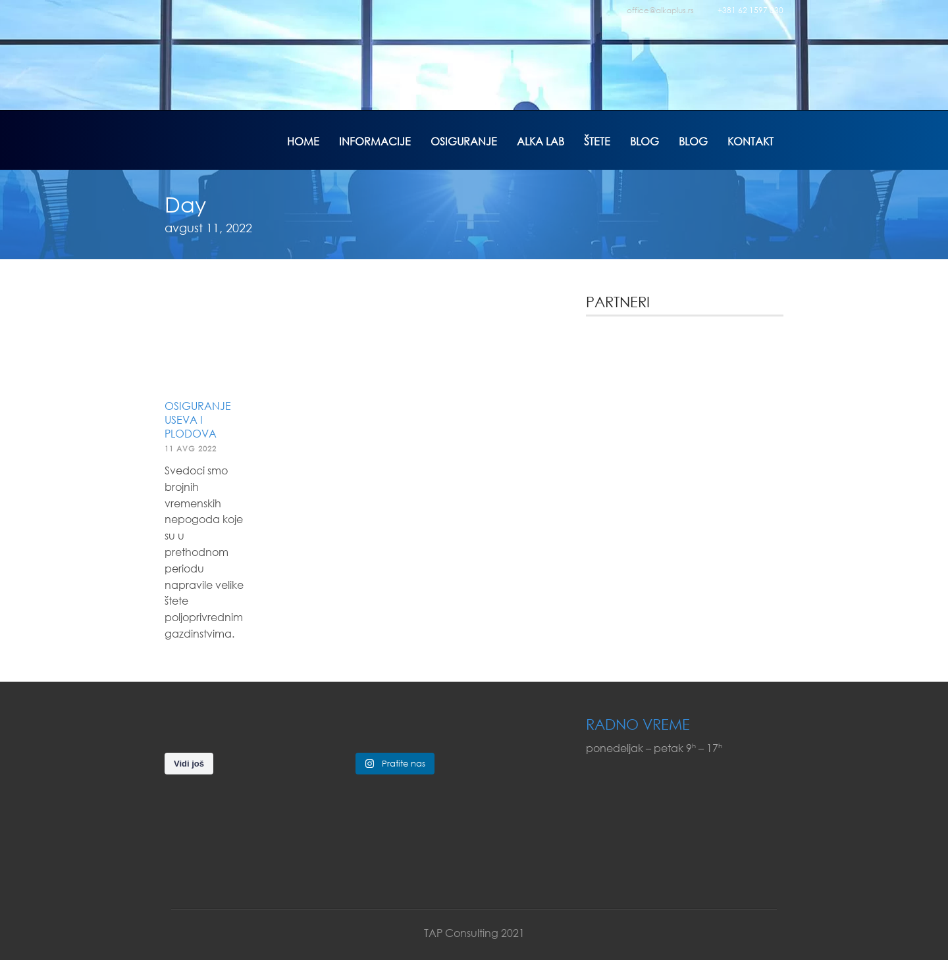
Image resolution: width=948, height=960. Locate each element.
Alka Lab (540, 141)
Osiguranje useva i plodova (198, 419)
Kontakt (750, 141)
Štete (597, 141)
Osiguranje (464, 141)
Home (303, 141)
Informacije (375, 141)
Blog (644, 141)
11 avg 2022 (191, 448)
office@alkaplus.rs (660, 10)
